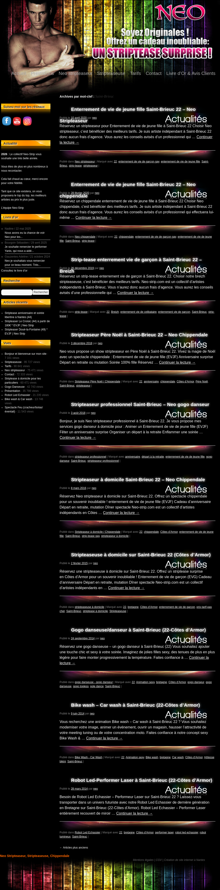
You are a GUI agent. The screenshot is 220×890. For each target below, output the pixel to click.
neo (94, 117)
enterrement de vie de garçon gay (139, 161)
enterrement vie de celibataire (138, 311)
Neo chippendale (85, 236)
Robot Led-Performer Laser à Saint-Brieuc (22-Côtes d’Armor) (141, 780)
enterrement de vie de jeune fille (180, 161)
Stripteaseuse (111, 73)
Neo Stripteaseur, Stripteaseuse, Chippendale (34, 856)
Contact (154, 73)
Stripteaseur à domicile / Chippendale (97, 531)
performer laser (164, 832)
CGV (159, 860)
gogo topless (81, 686)
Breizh (115, 311)
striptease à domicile (95, 611)
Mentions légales (143, 860)
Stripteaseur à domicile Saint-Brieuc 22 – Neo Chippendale (138, 479)
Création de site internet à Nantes (184, 860)
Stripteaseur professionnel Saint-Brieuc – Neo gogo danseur (140, 404)
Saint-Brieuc (72, 240)
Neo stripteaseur (75, 73)
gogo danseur (195, 682)
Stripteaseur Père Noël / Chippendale (97, 381)
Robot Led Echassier (87, 832)
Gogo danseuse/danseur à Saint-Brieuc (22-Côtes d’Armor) (138, 629)
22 (115, 161)
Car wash (178, 757)
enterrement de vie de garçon (177, 607)
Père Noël (202, 381)
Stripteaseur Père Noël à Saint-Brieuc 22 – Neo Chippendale (139, 334)
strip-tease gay (91, 536)
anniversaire (151, 381)
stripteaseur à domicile (115, 536)
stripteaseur (90, 165)
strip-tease (75, 165)
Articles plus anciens (74, 847)
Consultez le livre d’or (14, 270)
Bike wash (152, 757)
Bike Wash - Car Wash (88, 757)
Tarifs (135, 73)
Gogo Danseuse (15, 386)
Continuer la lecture (93, 218)
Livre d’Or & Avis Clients (190, 73)
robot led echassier (186, 832)
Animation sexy (145, 682)
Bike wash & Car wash (18, 399)
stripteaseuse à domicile (89, 607)
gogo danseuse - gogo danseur (94, 682)
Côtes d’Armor (185, 381)
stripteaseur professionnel (90, 456)
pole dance (97, 686)
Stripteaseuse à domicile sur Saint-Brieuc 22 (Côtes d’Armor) (141, 554)
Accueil (18, 73)
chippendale (126, 236)
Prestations (42, 73)
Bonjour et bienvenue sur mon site (26, 353)
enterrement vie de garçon (174, 311)
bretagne (133, 607)
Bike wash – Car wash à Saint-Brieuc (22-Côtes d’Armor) (135, 705)
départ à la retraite (153, 456)
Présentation (12, 391)
